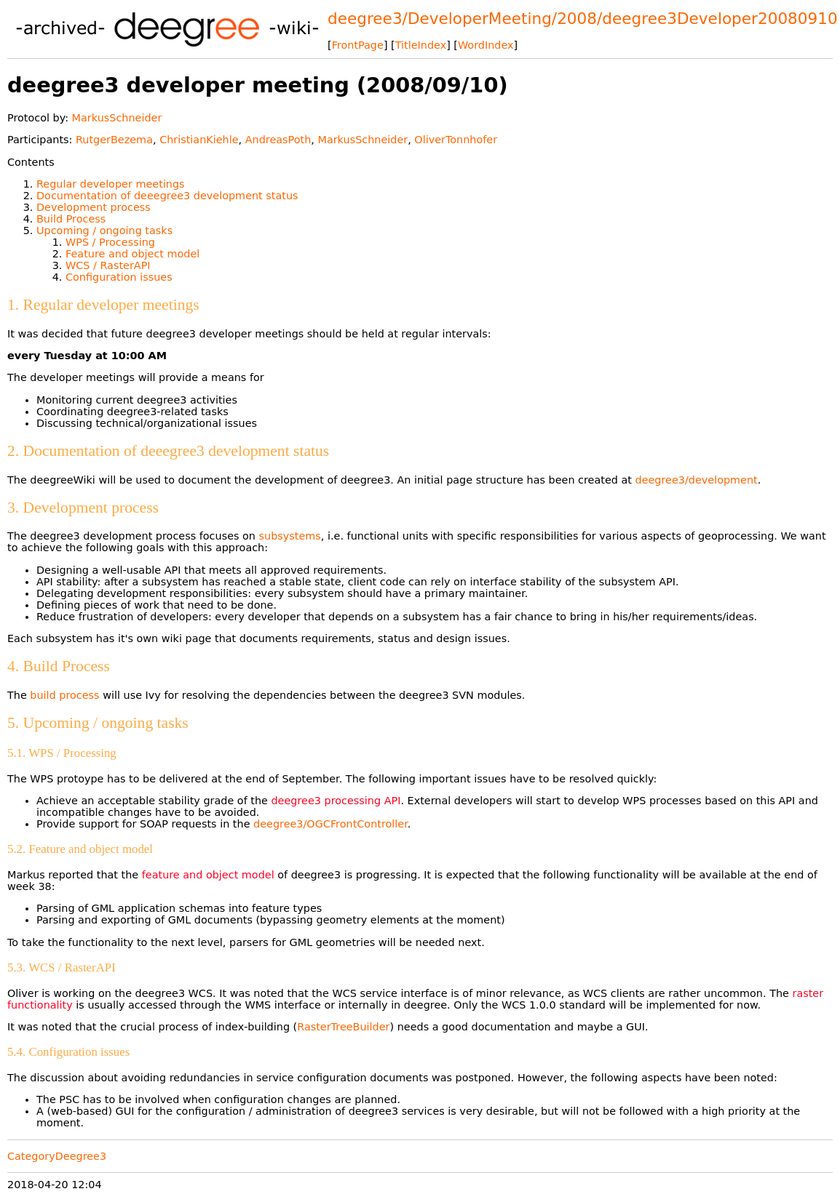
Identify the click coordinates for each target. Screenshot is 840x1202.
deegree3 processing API (335, 800)
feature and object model (208, 875)
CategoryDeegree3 (56, 1156)
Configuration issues (119, 277)
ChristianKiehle (198, 139)
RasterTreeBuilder (343, 1027)
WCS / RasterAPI (108, 265)
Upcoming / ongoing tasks (104, 230)
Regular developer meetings (110, 184)
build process (64, 695)
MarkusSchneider (117, 118)
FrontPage (358, 45)
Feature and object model (132, 254)
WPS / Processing (110, 242)
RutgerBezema (114, 139)
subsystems (290, 536)
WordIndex (486, 45)
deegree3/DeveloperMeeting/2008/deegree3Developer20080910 (583, 18)
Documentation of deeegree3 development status (167, 195)
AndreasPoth (278, 139)
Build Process (71, 219)
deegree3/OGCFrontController (330, 824)
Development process (93, 207)
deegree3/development (696, 480)
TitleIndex (420, 45)
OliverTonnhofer (455, 139)
